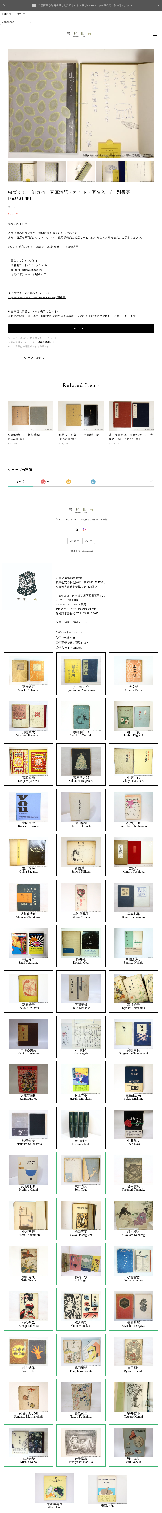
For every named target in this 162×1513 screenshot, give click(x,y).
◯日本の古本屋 (65, 637)
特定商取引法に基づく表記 (94, 519)
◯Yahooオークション (69, 632)
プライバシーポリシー (66, 519)
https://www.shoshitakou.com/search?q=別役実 (37, 297)
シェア (29, 357)
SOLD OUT (81, 328)
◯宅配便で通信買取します (72, 642)
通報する (40, 358)
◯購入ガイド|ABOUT (69, 647)
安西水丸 (107, 1505)
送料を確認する (46, 342)
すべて (20, 481)
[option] (81, 103)
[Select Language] (16, 22)
